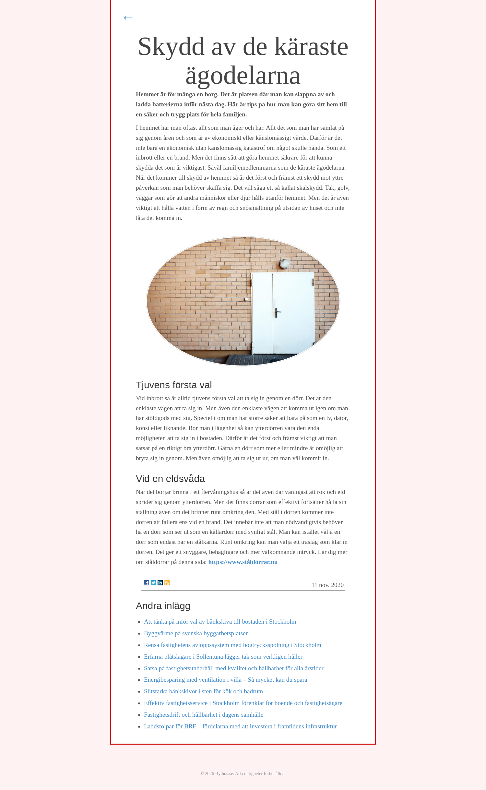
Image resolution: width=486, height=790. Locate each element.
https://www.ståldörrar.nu (243, 561)
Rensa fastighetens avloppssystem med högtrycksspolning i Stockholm (232, 644)
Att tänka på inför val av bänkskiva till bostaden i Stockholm (220, 621)
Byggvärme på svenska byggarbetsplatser (196, 633)
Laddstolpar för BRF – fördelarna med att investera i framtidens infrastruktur (240, 726)
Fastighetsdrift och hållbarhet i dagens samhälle (203, 714)
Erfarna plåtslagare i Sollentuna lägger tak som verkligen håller (223, 656)
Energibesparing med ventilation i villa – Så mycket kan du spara (225, 679)
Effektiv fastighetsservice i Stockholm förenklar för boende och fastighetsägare (243, 703)
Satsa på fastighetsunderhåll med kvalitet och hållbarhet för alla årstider (234, 668)
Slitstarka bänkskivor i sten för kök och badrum (203, 691)
